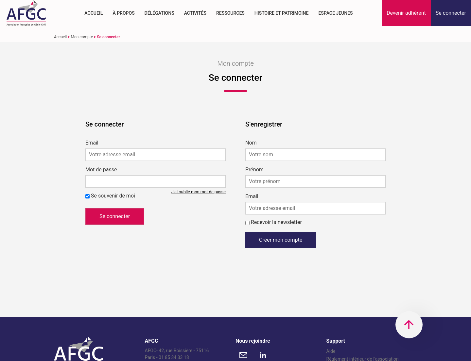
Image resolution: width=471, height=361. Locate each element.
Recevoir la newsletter (276, 222)
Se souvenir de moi (113, 196)
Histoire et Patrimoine (281, 13)
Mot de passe (101, 169)
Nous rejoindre (253, 341)
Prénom (254, 169)
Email (91, 143)
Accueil (93, 13)
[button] (406, 13)
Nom (251, 143)
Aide (331, 351)
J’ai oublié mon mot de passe (198, 191)
